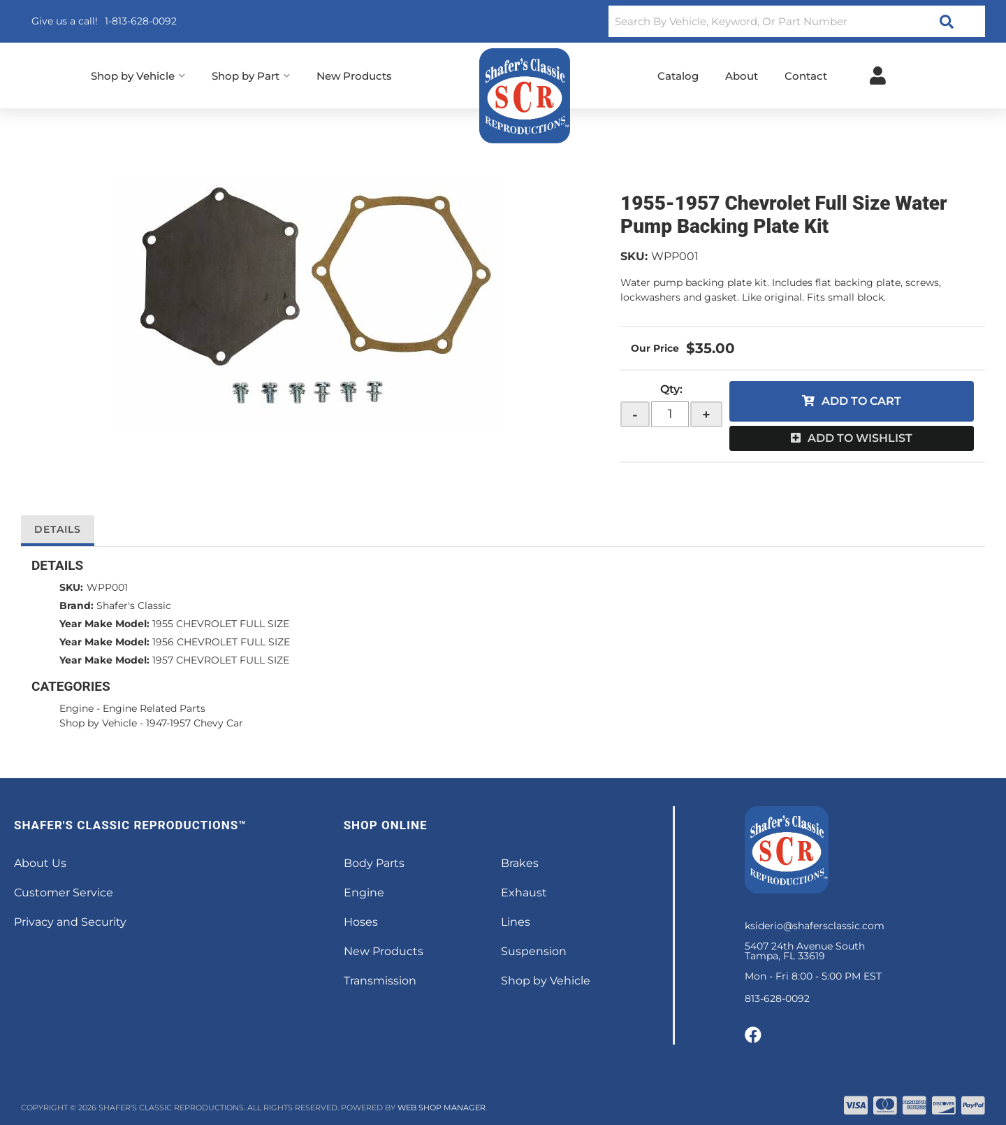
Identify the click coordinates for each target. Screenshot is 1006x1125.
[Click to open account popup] (878, 75)
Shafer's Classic (133, 605)
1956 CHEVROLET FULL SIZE (221, 642)
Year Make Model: (104, 623)
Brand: (76, 605)
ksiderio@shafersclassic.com (814, 926)
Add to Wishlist (860, 438)
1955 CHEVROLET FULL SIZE (220, 623)
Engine (76, 708)
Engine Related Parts (154, 708)
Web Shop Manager (442, 1107)
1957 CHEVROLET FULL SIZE (220, 660)
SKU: (634, 256)
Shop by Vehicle (98, 723)
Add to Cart (861, 401)
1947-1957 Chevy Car (194, 723)
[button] (796, 21)
